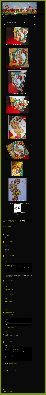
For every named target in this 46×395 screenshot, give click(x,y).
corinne (6, 248)
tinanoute (6, 306)
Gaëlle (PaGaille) (7, 274)
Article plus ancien (29, 389)
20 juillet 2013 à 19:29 (10, 327)
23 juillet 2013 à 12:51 (10, 334)
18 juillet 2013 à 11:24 (12, 274)
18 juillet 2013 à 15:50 (10, 289)
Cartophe (6, 327)
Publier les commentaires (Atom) (11, 391)
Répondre (6, 231)
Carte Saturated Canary (17, 221)
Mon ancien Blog (19, 14)
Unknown (6, 241)
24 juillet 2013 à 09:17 (10, 341)
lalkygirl (6, 312)
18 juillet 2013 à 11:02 (16, 265)
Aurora (6, 289)
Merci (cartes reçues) (24, 14)
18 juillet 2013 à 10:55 (10, 255)
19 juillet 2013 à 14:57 (16, 320)
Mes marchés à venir (7, 14)
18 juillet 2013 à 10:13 (10, 241)
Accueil (3, 14)
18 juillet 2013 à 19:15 (10, 294)
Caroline (6, 255)
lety (5, 301)
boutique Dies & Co (26, 203)
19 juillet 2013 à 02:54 (9, 301)
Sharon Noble (8, 356)
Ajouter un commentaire (6, 368)
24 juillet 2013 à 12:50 (16, 349)
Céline (5, 226)
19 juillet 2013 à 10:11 (10, 312)
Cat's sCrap (6, 280)
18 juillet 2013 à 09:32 (10, 226)
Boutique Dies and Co (8, 221)
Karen (5, 334)
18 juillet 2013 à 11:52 (11, 280)
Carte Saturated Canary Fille (23, 221)
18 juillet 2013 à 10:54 (10, 248)
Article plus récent (5, 389)
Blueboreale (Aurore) (9, 265)
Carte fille (12, 221)
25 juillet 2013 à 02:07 (14, 356)
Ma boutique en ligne (13, 14)
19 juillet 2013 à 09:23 (10, 306)
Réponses (7, 263)
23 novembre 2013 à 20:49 (13, 363)
